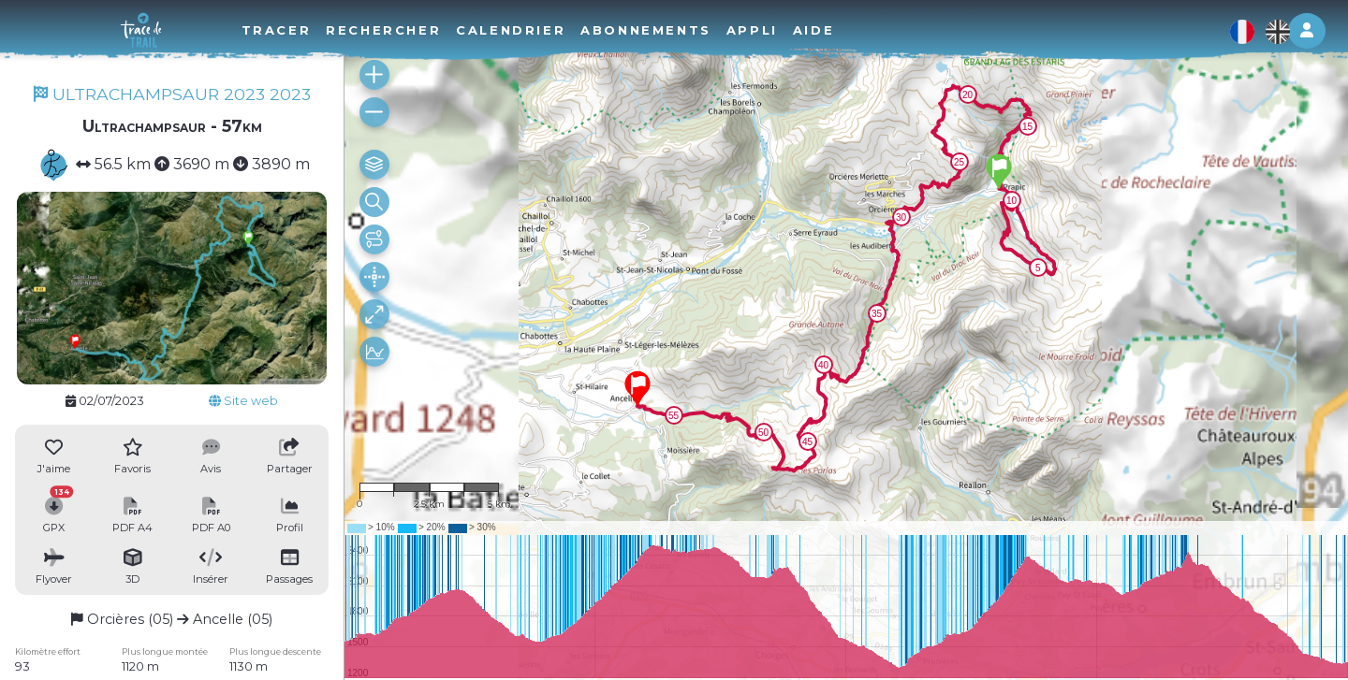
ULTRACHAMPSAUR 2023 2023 (172, 94)
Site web (243, 401)
